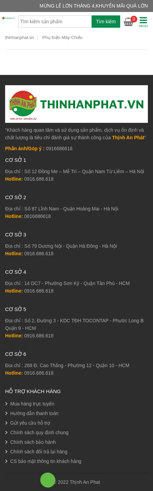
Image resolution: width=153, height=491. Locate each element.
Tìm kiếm (106, 21)
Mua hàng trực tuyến (32, 403)
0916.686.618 (39, 179)
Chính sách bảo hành (33, 442)
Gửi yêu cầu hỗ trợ (30, 423)
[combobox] (69, 21)
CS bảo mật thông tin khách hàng (45, 461)
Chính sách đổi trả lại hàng (38, 451)
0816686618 (37, 216)
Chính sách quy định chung (39, 432)
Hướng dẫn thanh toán (34, 413)
